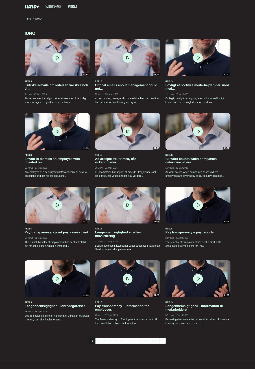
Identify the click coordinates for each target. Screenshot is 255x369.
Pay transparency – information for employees (122, 307)
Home (28, 18)
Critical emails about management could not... (126, 87)
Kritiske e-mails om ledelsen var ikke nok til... (56, 87)
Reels (73, 6)
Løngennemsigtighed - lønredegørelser (55, 306)
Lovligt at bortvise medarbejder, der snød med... (197, 87)
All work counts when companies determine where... (191, 160)
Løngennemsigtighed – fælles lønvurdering (118, 234)
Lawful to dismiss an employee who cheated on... (52, 160)
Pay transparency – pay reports (189, 232)
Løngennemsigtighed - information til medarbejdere (194, 307)
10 (146, 340)
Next (155, 340)
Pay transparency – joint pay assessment (56, 232)
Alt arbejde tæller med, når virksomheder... (115, 160)
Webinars (53, 6)
